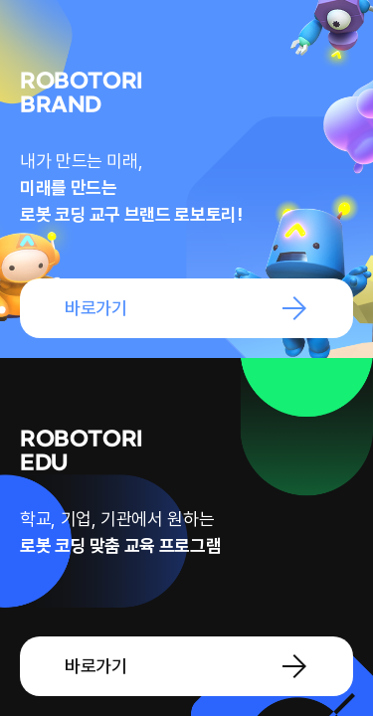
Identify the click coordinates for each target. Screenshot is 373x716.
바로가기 (96, 307)
